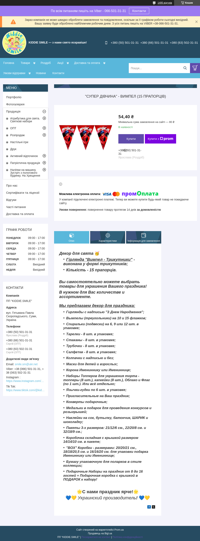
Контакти (139, 11)
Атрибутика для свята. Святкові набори (25, 120)
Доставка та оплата (87, 63)
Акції (60, 63)
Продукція (13, 111)
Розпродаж (17, 135)
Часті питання (16, 207)
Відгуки (11, 199)
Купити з (160, 139)
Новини (41, 73)
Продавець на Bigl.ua (100, 533)
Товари (25, 63)
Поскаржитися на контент (95, 537)
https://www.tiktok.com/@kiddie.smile (25, 390)
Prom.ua (119, 529)
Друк (13, 149)
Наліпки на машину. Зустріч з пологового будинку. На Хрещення (25, 172)
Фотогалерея (15, 104)
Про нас (12, 185)
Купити (131, 138)
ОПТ (13, 128)
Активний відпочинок (24, 156)
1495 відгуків (165, 2)
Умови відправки (14, 73)
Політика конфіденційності (127, 537)
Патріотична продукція (25, 163)
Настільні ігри (19, 142)
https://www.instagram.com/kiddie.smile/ (25, 381)
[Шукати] (185, 68)
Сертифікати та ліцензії (22, 192)
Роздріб (46, 63)
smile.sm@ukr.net (26, 364)
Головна (8, 63)
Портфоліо (13, 97)
